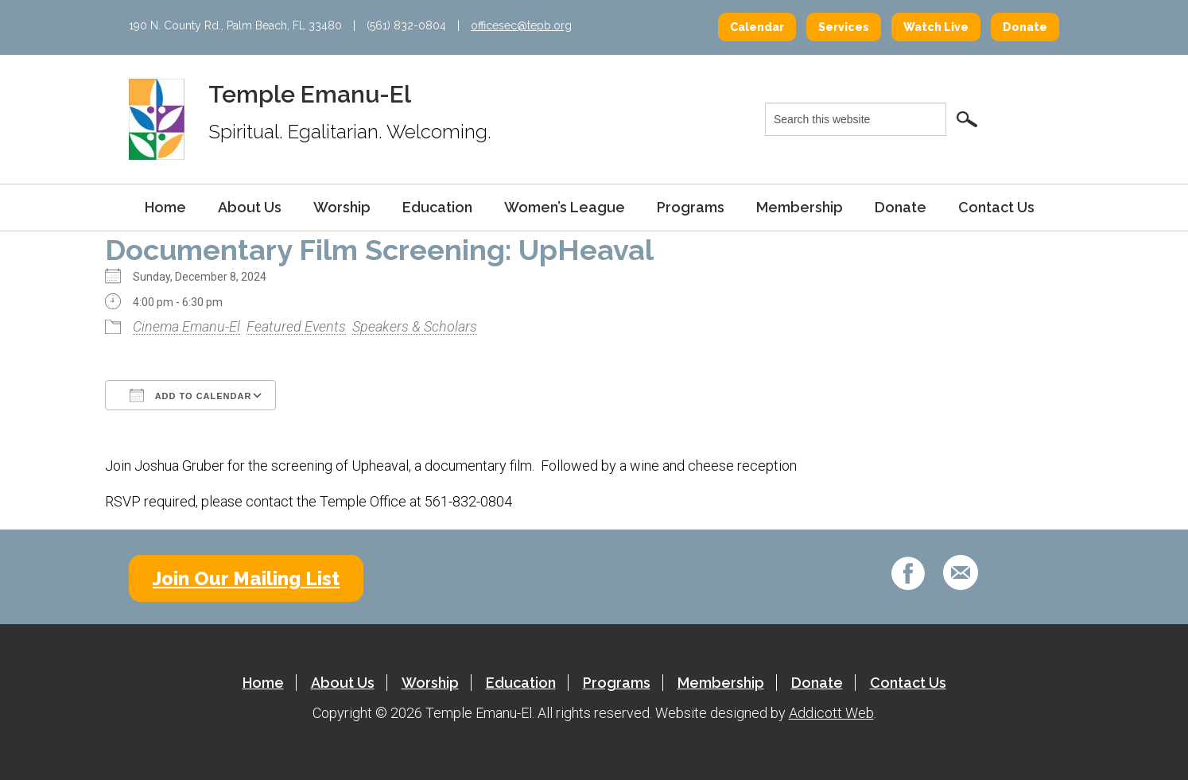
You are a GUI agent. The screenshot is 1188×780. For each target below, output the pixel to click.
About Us (249, 207)
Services (843, 27)
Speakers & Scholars (414, 326)
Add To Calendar (190, 395)
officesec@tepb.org (521, 25)
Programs (690, 207)
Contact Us (996, 207)
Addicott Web (831, 712)
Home (165, 207)
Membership (799, 207)
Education (437, 207)
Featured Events (296, 326)
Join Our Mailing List (246, 578)
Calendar (757, 27)
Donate (1025, 27)
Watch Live (936, 27)
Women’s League (564, 207)
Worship (342, 207)
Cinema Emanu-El (186, 326)
